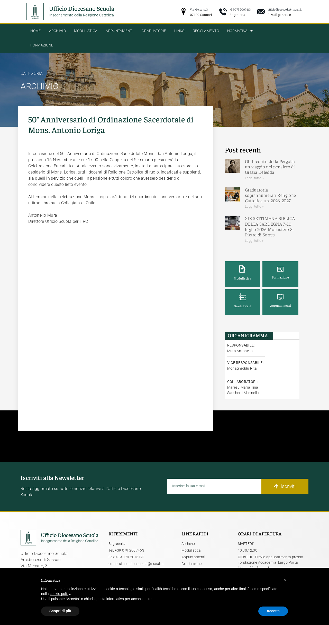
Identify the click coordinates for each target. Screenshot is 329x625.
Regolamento (206, 31)
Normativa (240, 30)
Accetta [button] (273, 611)
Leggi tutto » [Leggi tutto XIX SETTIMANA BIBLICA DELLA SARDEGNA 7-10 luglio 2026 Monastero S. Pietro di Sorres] (254, 241)
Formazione (41, 45)
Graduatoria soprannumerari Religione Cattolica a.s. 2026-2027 (270, 195)
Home (35, 31)
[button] (285, 580)
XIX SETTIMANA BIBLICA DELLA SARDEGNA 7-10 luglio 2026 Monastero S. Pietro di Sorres (270, 226)
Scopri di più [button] (60, 611)
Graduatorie (154, 31)
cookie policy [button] (60, 594)
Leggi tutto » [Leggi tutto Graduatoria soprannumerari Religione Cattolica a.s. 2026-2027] (254, 206)
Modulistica (85, 31)
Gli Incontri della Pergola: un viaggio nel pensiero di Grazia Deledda (270, 166)
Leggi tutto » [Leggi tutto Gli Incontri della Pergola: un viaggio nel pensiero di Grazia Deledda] (254, 178)
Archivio (57, 31)
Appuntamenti (119, 31)
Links (179, 31)
